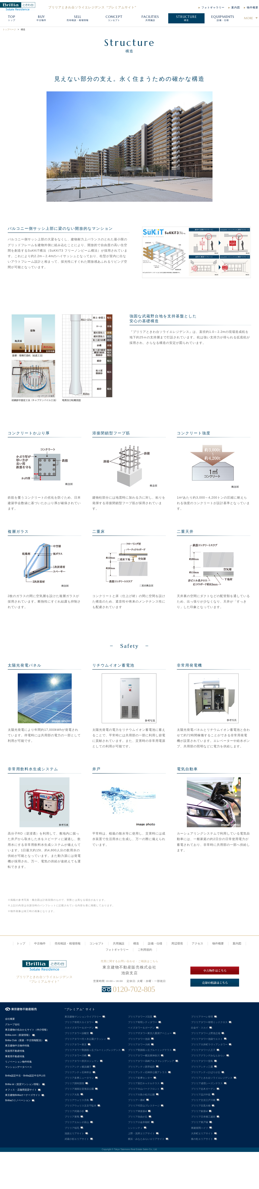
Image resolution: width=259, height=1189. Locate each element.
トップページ (9, 29)
